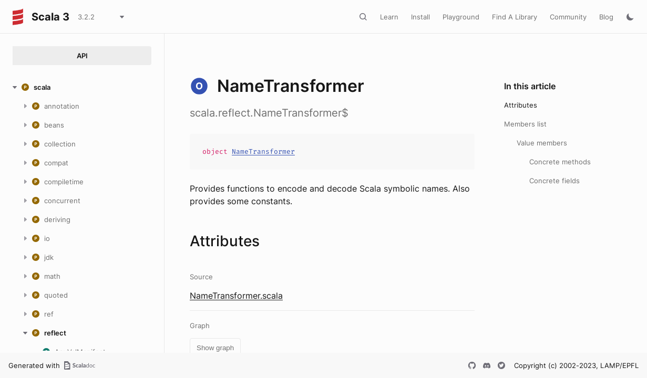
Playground (461, 17)
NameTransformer (263, 151)
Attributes (520, 105)
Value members (542, 143)
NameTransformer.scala (236, 295)
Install (420, 17)
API (82, 55)
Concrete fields (554, 180)
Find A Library (514, 17)
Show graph (215, 348)
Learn (389, 17)
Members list (525, 124)
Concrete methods (560, 162)
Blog (606, 17)
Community (568, 17)
